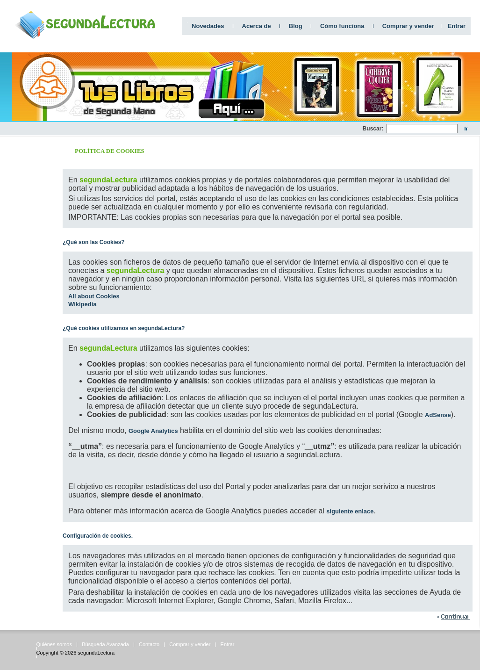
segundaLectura (96, 653)
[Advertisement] (28, 276)
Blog (295, 25)
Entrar (457, 25)
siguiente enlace (349, 511)
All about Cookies (94, 296)
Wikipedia (82, 304)
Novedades (208, 25)
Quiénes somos (54, 644)
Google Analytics (153, 430)
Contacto (149, 644)
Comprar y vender (408, 25)
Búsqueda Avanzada (105, 644)
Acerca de (256, 25)
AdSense (438, 414)
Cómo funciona (342, 25)
